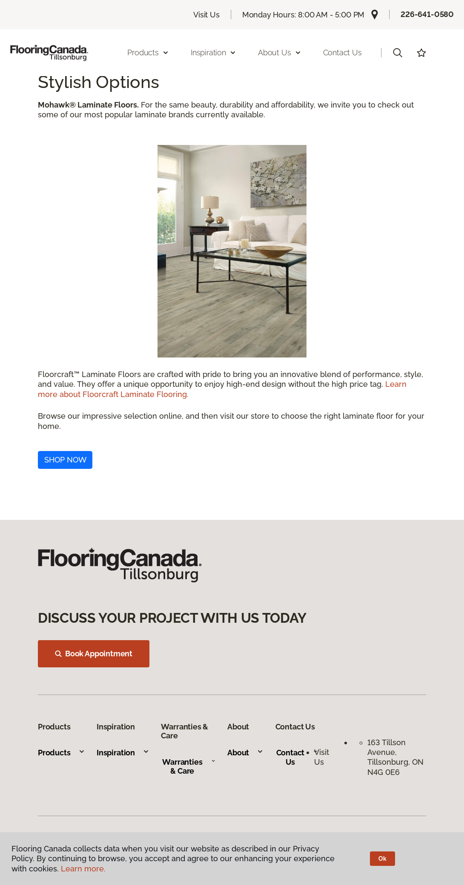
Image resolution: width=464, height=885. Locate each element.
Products (61, 752)
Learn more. (83, 868)
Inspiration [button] (213, 52)
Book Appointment (93, 653)
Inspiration (123, 752)
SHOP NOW (65, 459)
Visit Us (206, 14)
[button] (397, 52)
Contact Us (342, 52)
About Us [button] (279, 52)
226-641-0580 (427, 14)
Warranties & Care (188, 766)
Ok (382, 858)
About (245, 752)
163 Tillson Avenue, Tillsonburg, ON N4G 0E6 (395, 757)
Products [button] (148, 52)
